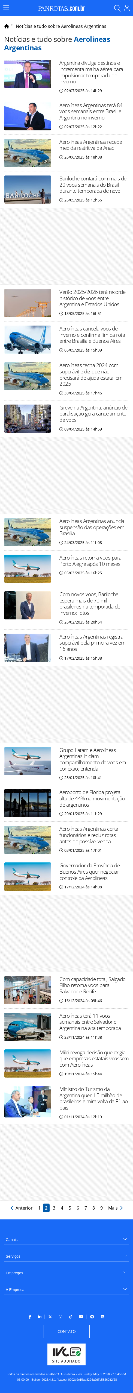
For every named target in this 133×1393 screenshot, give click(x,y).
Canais (12, 1239)
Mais (115, 1208)
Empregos (14, 1273)
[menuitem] (66, 1237)
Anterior (22, 1208)
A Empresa (15, 1289)
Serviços (13, 1256)
